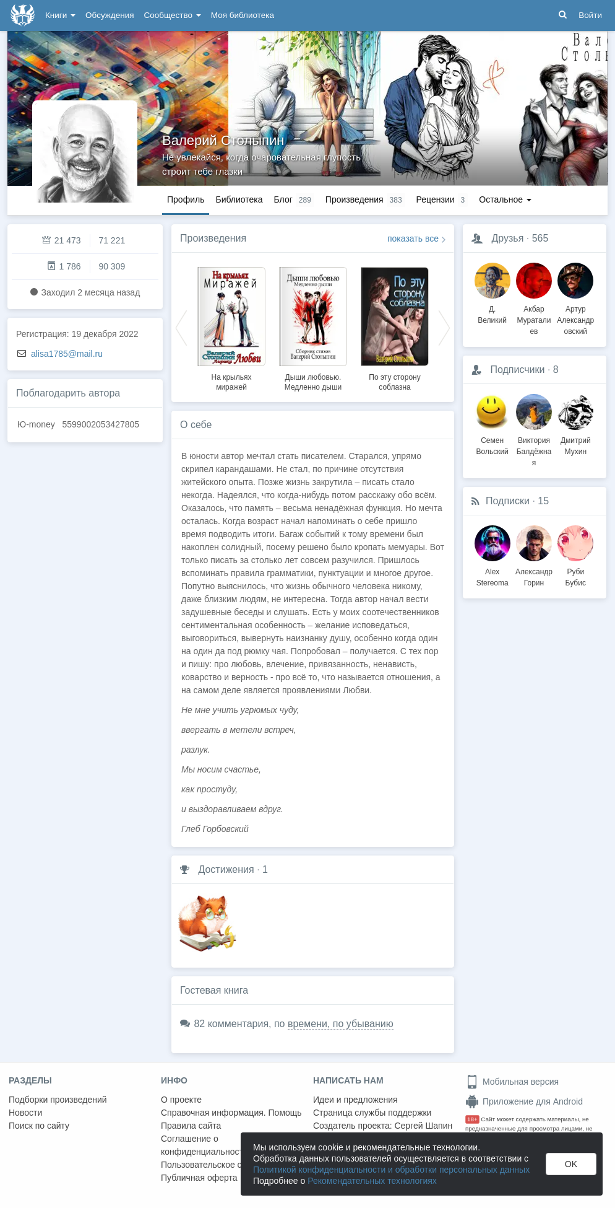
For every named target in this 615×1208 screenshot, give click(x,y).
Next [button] (444, 327)
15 (543, 501)
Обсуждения (109, 15)
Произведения (213, 238)
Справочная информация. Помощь (231, 1113)
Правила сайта (191, 1126)
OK (571, 1164)
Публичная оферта (199, 1178)
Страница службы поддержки (372, 1113)
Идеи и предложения (355, 1100)
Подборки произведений (58, 1100)
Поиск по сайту (39, 1126)
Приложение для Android (524, 1101)
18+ (472, 1119)
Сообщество (172, 15)
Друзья (507, 238)
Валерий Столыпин (223, 140)
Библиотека (238, 199)
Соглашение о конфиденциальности (204, 1145)
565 (540, 238)
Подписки (508, 501)
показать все (413, 238)
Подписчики (517, 369)
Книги (60, 15)
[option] (231, 327)
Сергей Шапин (423, 1126)
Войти (590, 15)
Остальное (505, 199)
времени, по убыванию (341, 1023)
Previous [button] (181, 327)
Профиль (185, 199)
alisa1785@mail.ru (67, 354)
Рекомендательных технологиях (372, 1181)
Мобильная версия (512, 1081)
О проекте (181, 1100)
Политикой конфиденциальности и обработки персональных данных (391, 1170)
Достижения (226, 869)
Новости (25, 1113)
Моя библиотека (242, 15)
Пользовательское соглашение (223, 1165)
